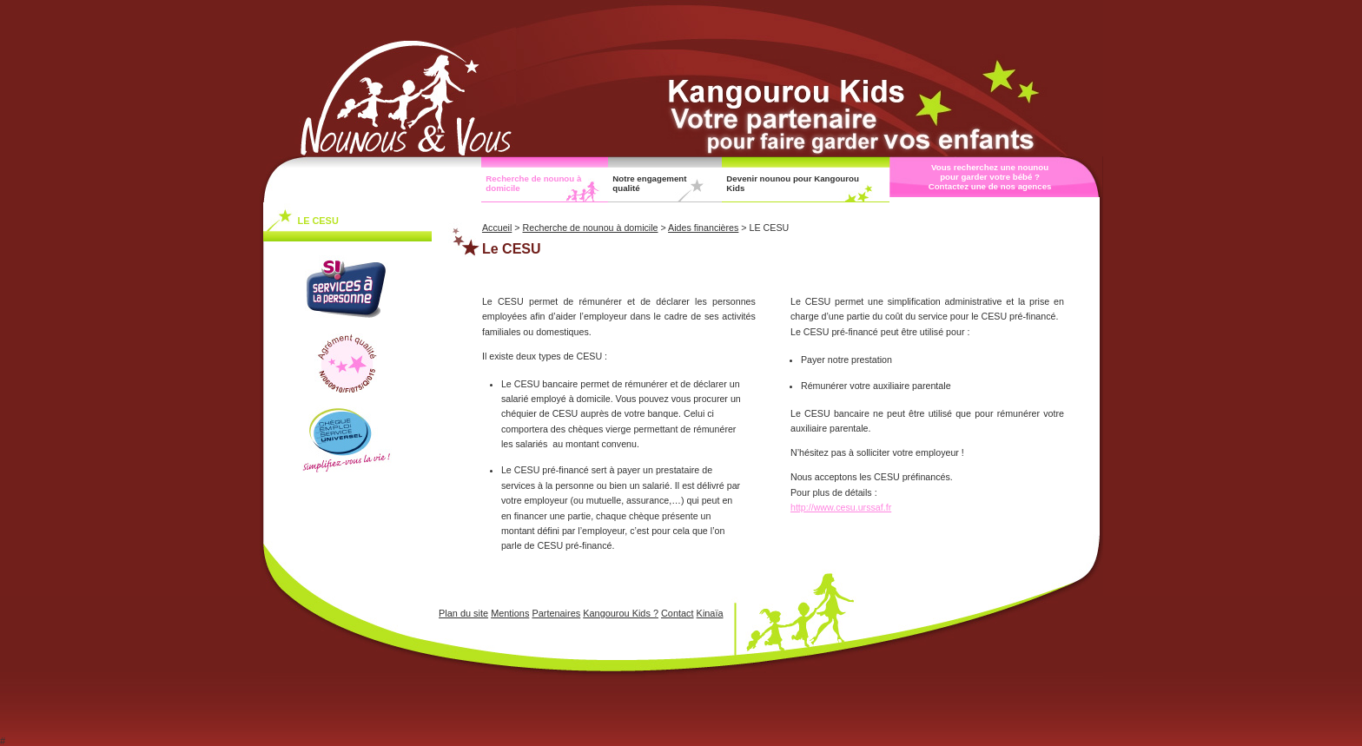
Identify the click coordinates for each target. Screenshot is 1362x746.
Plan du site (463, 613)
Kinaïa (710, 613)
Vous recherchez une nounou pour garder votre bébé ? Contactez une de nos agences (990, 176)
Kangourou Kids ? (620, 613)
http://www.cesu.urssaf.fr (840, 507)
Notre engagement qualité (649, 183)
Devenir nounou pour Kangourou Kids (792, 183)
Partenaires (556, 613)
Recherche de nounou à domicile (533, 183)
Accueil (497, 227)
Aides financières (703, 227)
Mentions (510, 613)
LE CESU (318, 220)
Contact (677, 613)
